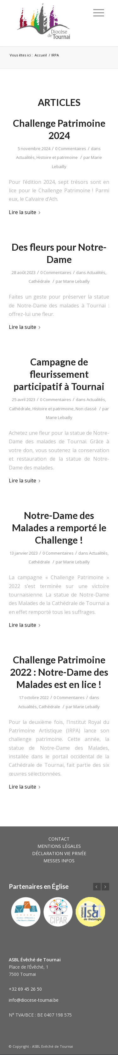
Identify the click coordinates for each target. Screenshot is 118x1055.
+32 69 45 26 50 (25, 989)
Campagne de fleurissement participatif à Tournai (59, 374)
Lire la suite (26, 212)
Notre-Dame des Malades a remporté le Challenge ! (59, 527)
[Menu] (98, 12)
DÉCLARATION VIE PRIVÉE (59, 853)
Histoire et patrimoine (57, 157)
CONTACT (59, 839)
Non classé (86, 408)
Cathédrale (39, 281)
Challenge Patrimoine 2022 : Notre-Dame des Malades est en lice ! (59, 672)
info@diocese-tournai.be (34, 1000)
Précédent (97, 886)
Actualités (25, 157)
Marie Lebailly (76, 281)
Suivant (105, 886)
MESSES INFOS (59, 861)
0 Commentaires (70, 148)
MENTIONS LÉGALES (59, 846)
